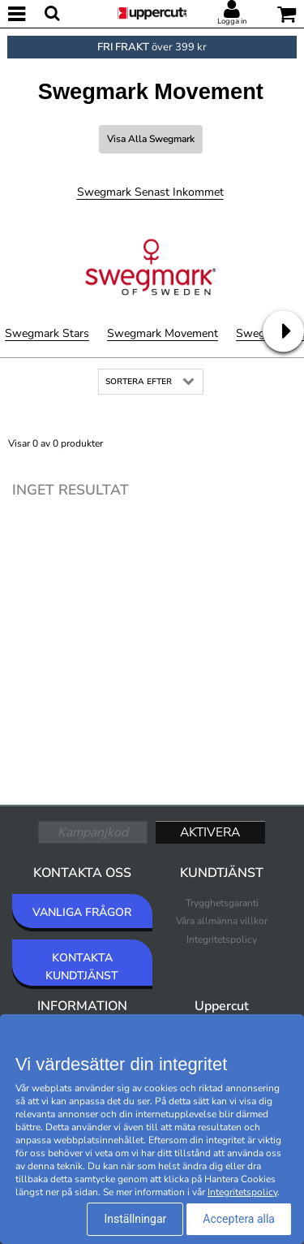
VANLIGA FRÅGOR (81, 912)
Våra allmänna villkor (222, 920)
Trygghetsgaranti (222, 902)
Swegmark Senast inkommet (150, 192)
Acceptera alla (239, 1218)
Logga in (231, 21)
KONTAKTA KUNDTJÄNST (81, 966)
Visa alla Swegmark (151, 138)
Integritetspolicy (221, 939)
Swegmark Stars (47, 333)
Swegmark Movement (162, 333)
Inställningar (135, 1218)
